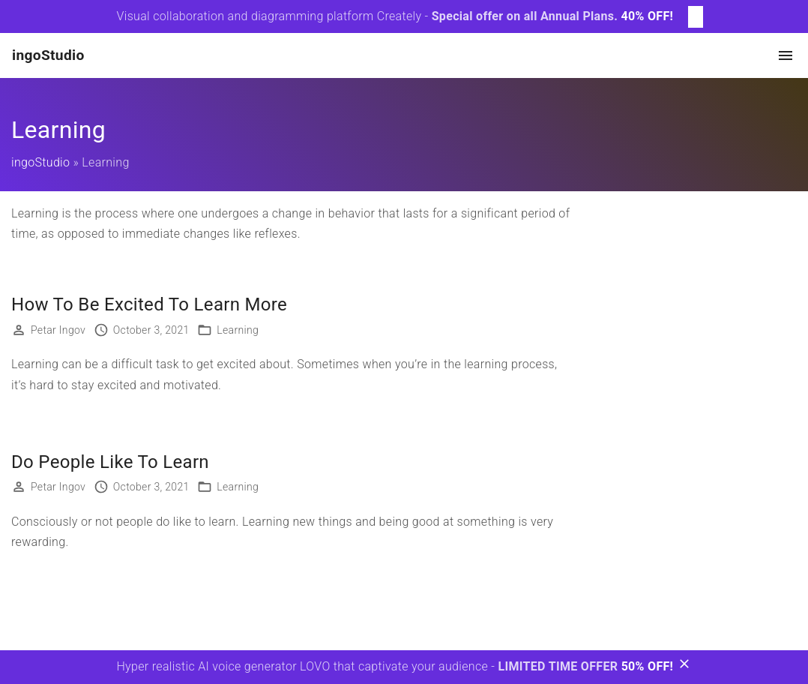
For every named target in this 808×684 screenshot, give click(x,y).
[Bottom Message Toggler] (684, 667)
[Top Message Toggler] (695, 17)
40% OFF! (647, 16)
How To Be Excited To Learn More (149, 304)
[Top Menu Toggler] (785, 55)
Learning (238, 330)
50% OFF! (647, 666)
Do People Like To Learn (110, 462)
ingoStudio (40, 162)
